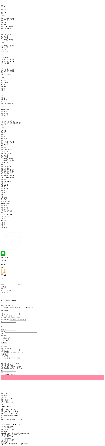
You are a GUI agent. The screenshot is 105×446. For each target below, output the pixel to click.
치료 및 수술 (4, 47)
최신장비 (3, 22)
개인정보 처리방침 (6, 399)
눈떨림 (3, 88)
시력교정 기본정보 (6, 34)
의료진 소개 (4, 20)
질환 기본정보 (5, 109)
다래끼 (3, 96)
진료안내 (3, 397)
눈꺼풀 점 (4, 99)
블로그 (3, 134)
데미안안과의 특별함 (7, 19)
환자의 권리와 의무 (7, 403)
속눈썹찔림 (4, 82)
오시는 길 (4, 396)
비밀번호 (4, 318)
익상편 (3, 98)
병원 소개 (4, 394)
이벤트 (3, 132)
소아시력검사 (5, 57)
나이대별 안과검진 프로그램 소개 (11, 123)
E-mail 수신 (6, 341)
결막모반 (3, 101)
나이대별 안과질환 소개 (8, 121)
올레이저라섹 (5, 38)
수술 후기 (4, 138)
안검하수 (3, 80)
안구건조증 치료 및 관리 (8, 71)
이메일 (3, 322)
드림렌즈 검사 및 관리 (8, 61)
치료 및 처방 (4, 113)
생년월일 (3, 335)
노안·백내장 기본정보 (7, 46)
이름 (2, 314)
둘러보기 (3, 24)
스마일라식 (4, 36)
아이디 (3, 316)
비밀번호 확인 (5, 320)
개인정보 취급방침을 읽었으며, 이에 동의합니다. (18, 308)
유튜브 (3, 136)
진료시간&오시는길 (7, 26)
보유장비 (3, 49)
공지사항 (3, 131)
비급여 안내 (4, 401)
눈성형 (3, 84)
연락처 (3, 332)
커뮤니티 (3, 218)
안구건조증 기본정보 (7, 69)
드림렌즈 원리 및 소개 (8, 59)
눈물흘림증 (4, 86)
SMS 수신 (6, 339)
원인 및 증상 (4, 111)
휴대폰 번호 (4, 352)
